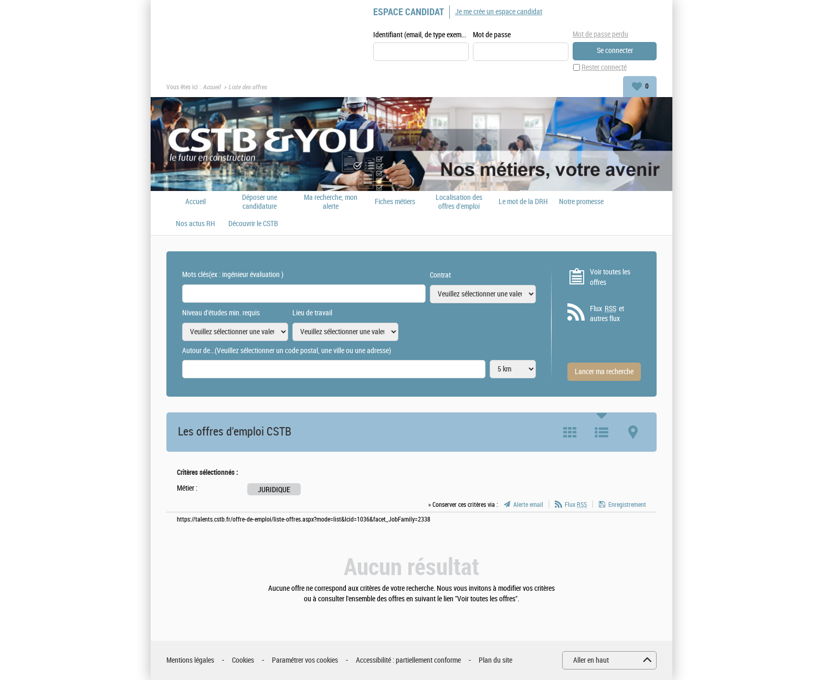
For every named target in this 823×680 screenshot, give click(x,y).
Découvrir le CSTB (253, 224)
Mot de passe (492, 34)
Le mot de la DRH (523, 202)
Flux (576, 504)
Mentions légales (190, 660)
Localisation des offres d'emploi (459, 202)
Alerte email (528, 504)
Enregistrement (627, 504)
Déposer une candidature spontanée (259, 202)
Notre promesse (581, 202)
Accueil (211, 87)
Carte (633, 432)
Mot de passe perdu (600, 34)
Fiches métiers (395, 202)
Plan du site (495, 660)
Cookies (243, 660)
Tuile (570, 432)
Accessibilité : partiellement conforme (408, 660)
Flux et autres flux (607, 314)
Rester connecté (604, 67)
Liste (601, 432)
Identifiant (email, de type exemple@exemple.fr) (421, 34)
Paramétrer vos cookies (305, 660)
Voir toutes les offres (610, 277)
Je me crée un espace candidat (498, 11)
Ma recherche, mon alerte (330, 202)
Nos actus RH (195, 224)
